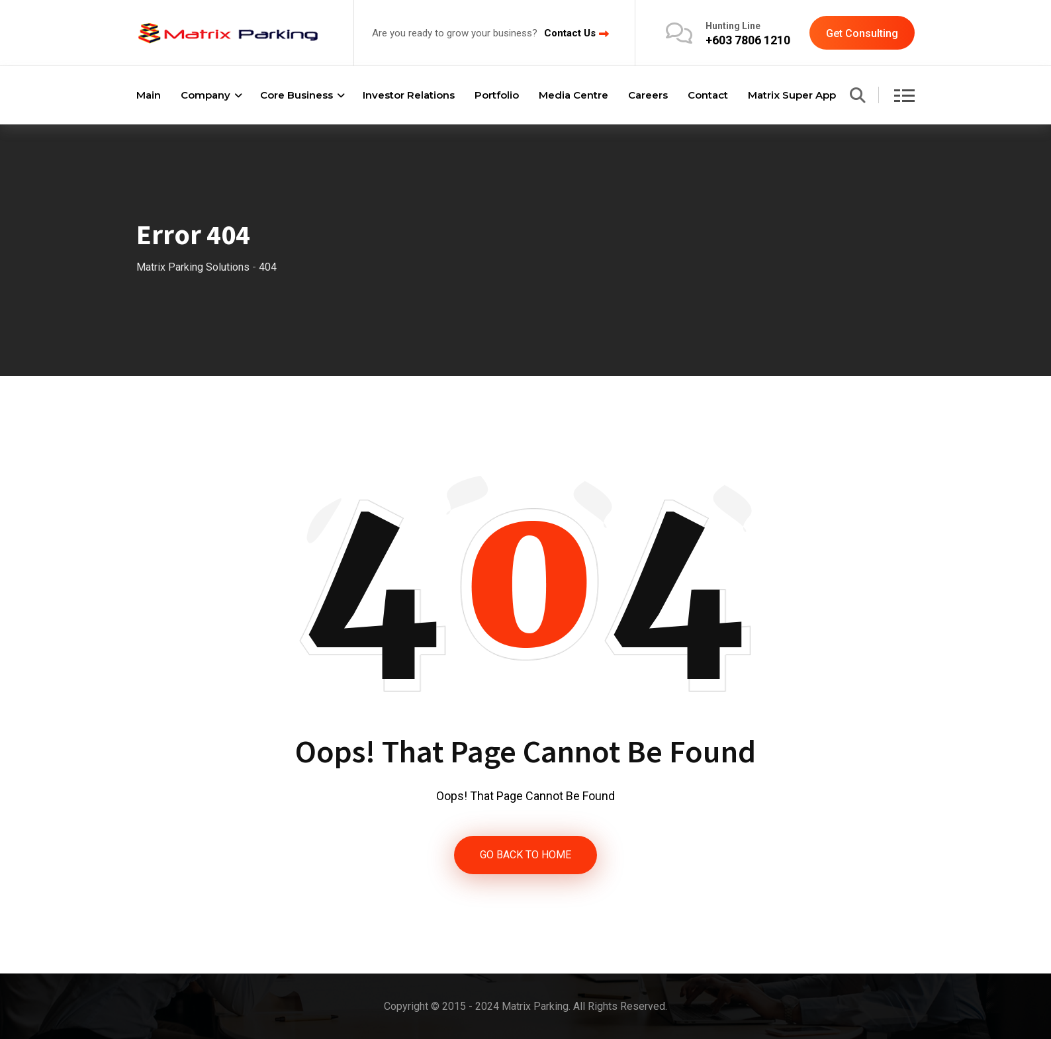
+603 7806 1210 (748, 40)
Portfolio (497, 95)
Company (205, 95)
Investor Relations (409, 95)
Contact (708, 95)
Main (148, 95)
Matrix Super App (792, 95)
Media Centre (573, 95)
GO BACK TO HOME (525, 854)
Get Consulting (862, 33)
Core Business (296, 95)
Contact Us (570, 33)
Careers (648, 95)
